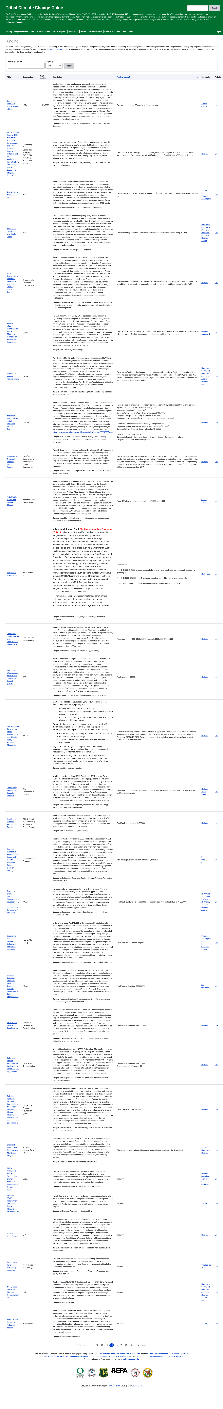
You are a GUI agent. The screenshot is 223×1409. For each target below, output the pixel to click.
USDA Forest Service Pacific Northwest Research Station (65, 1356)
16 (117, 1345)
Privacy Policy (114, 1386)
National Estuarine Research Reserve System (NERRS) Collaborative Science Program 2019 (12, 986)
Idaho (203, 193)
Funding (8, 32)
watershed (205, 334)
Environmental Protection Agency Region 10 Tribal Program (159, 1356)
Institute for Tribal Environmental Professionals (110, 1356)
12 (97, 1345)
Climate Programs (59, 32)
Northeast (205, 233)
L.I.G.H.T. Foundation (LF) (117, 14)
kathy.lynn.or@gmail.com (57, 49)
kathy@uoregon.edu (131, 1359)
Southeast (205, 235)
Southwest (205, 227)
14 (107, 1345)
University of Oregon (107, 1354)
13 (102, 1345)
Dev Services (137, 1386)
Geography (49, 62)
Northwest (205, 225)
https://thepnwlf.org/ (70, 20)
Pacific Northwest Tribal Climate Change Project (62, 14)
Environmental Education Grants (13, 194)
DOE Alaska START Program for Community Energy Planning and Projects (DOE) (13, 1203)
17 (121, 1345)
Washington (206, 199)
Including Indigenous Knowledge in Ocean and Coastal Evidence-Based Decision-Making (12, 860)
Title (9, 77)
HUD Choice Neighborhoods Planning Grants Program (13, 461)
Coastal (204, 106)
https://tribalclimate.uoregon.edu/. (147, 20)
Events (130, 32)
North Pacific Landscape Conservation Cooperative (167, 1354)
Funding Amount (157, 77)
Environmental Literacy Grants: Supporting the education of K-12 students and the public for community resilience (13, 902)
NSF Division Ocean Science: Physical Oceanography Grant (13, 1292)
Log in (218, 32)
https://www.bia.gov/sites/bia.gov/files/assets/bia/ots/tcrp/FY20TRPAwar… (83, 432)
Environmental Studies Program (128, 1354)
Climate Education (95, 32)
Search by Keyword (15, 62)
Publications (73, 32)
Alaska (204, 104)
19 (131, 1345)
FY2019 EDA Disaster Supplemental (12, 1025)
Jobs (124, 32)
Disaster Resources (112, 32)
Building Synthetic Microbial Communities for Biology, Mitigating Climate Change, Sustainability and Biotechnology (12, 1109)
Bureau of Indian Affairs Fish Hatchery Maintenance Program (12, 1150)
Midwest (204, 230)
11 (92, 1345)
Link (216, 105)
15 (112, 1345)
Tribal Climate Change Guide (34, 7)
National (204, 154)
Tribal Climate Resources (40, 32)
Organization (28, 77)
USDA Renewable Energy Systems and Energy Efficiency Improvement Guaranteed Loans (12, 1179)
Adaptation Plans (21, 32)
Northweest (206, 368)
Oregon (204, 196)
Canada (204, 862)
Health (83, 32)
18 (126, 1345)
